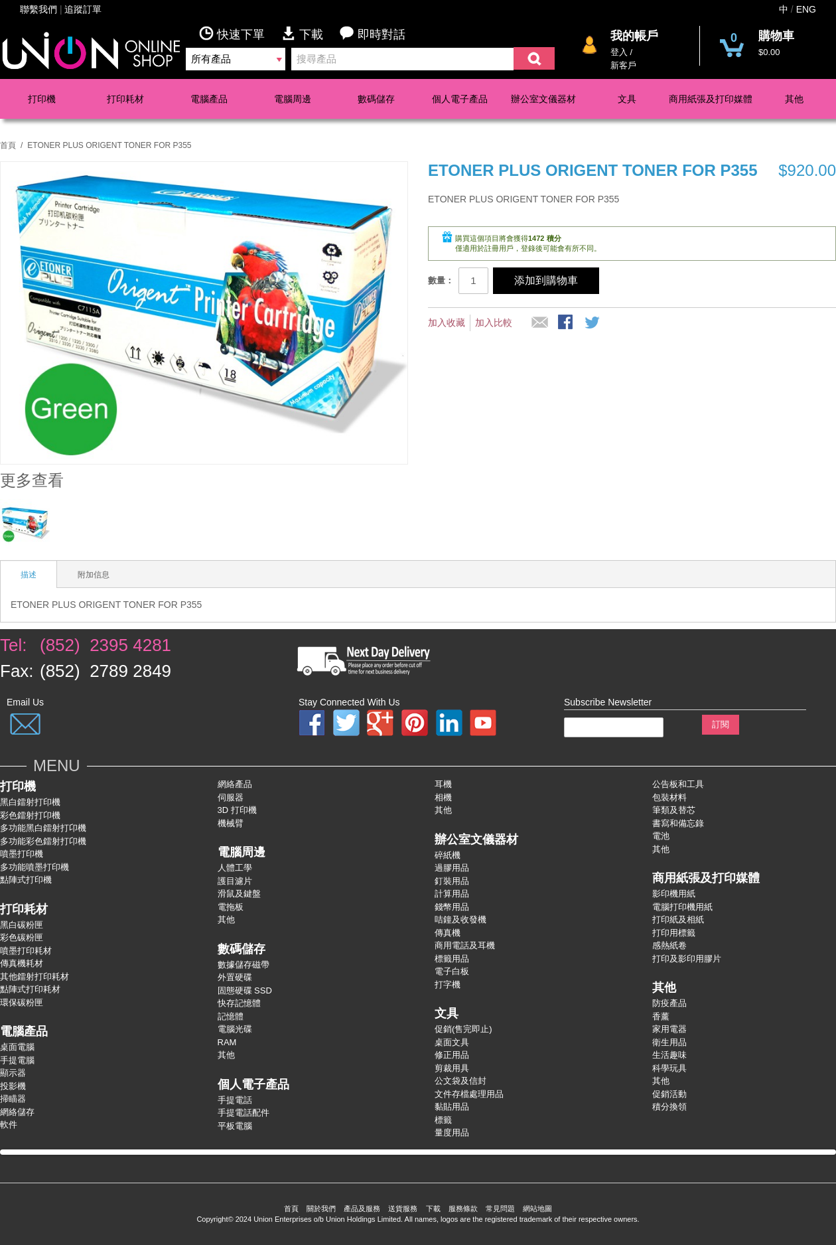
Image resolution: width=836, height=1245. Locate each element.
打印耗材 (125, 99)
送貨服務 (402, 1208)
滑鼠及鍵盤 (239, 894)
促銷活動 (669, 1094)
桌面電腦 (17, 1047)
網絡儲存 (17, 1112)
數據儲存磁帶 (243, 965)
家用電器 (669, 1029)
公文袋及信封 (460, 1081)
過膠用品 (452, 868)
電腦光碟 (235, 1029)
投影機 (13, 1086)
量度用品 (452, 1132)
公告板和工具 (678, 784)
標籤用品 (452, 959)
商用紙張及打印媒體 (710, 99)
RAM (227, 1042)
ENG (806, 9)
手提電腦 (17, 1060)
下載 (310, 33)
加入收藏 (446, 322)
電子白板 (452, 971)
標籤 (443, 1120)
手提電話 (235, 1100)
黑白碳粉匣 (21, 925)
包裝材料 (669, 797)
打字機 (447, 984)
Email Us (25, 702)
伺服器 (231, 797)
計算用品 (452, 894)
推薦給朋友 (540, 323)
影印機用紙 (673, 894)
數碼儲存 (376, 99)
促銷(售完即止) (463, 1029)
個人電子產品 (460, 99)
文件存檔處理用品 (469, 1094)
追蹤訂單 (83, 9)
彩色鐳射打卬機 (30, 815)
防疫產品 (669, 1003)
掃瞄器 (13, 1099)
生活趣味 (669, 1055)
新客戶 (623, 65)
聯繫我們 (38, 9)
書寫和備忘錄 (678, 823)
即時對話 (372, 33)
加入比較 (493, 322)
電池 (660, 836)
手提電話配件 (243, 1113)
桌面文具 (452, 1042)
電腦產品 (209, 99)
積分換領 (669, 1107)
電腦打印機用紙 (682, 907)
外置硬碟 (235, 977)
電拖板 (231, 907)
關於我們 (321, 1208)
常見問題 (500, 1208)
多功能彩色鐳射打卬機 (43, 841)
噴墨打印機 (21, 854)
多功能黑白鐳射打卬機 (43, 828)
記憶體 (231, 1016)
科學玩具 (669, 1068)
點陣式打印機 (26, 880)
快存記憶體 (239, 1003)
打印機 (42, 99)
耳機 (443, 784)
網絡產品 (235, 784)
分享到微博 (593, 323)
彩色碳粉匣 (21, 937)
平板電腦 (235, 1126)
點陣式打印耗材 (30, 989)
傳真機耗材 (21, 963)
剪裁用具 (452, 1068)
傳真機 (447, 933)
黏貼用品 (452, 1107)
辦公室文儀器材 (543, 99)
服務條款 (463, 1208)
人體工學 (235, 868)
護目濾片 (235, 881)
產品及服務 (362, 1208)
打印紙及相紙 (678, 919)
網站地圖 (537, 1208)
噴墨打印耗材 (26, 951)
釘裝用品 (452, 881)
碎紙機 (447, 855)
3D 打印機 (237, 810)
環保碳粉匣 (21, 1002)
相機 (443, 797)
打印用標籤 (673, 933)
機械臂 (231, 823)
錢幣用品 (452, 907)
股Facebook (566, 323)
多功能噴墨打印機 (34, 867)
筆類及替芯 (673, 810)
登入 (619, 52)
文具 (627, 99)
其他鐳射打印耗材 (34, 977)
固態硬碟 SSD (245, 990)
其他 (794, 99)
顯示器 (13, 1073)
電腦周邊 (292, 99)
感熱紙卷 (669, 945)
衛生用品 (669, 1042)
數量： (441, 280)
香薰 (660, 1016)
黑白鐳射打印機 (30, 802)
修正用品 (452, 1055)
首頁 (8, 145)
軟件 (8, 1125)
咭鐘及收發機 (460, 919)
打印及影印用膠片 (686, 959)
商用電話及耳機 (465, 945)
